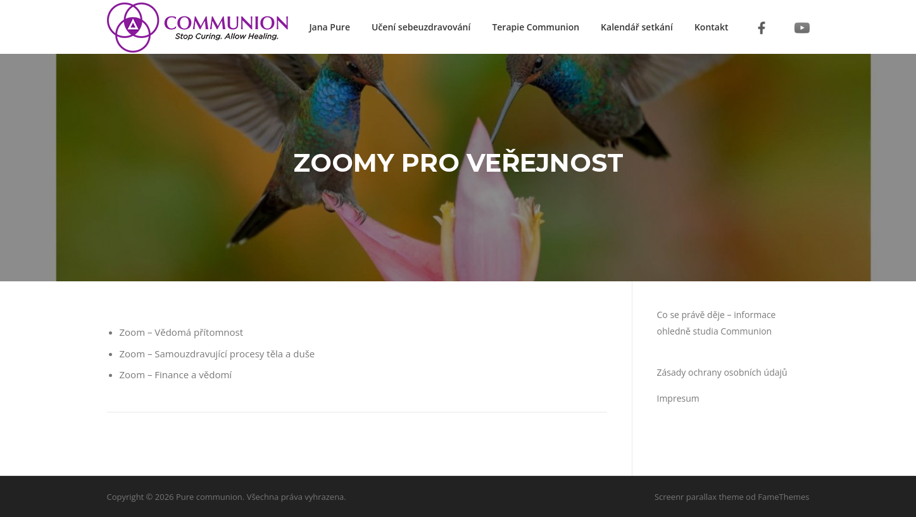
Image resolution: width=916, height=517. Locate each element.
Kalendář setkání (637, 27)
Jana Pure (329, 27)
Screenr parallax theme (699, 496)
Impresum (678, 398)
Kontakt (711, 27)
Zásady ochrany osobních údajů (722, 372)
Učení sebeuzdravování (421, 27)
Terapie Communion (535, 27)
